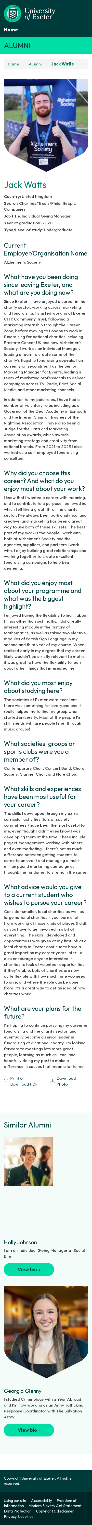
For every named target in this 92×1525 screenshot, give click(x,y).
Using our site (15, 1500)
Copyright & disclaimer (55, 1511)
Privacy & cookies (18, 1516)
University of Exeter (38, 1478)
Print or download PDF (21, 1081)
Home (11, 29)
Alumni (17, 45)
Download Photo (63, 1081)
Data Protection (17, 1511)
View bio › (29, 1269)
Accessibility (41, 1500)
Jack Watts (62, 63)
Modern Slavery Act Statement (54, 1505)
